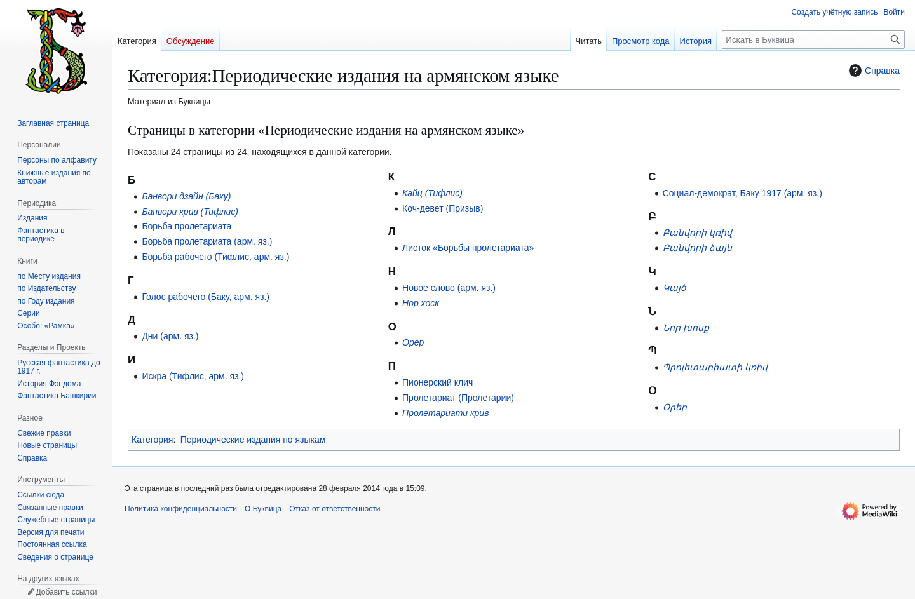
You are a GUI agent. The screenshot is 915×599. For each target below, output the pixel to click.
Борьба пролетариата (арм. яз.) (207, 241)
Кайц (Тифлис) (432, 193)
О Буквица (263, 508)
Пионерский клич (437, 382)
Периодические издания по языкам (253, 439)
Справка (873, 70)
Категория (152, 439)
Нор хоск (420, 303)
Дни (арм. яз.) (170, 336)
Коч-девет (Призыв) (442, 208)
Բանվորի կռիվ (697, 232)
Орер (413, 342)
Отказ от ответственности (334, 508)
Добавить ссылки (66, 592)
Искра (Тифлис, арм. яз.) (193, 376)
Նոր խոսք (686, 328)
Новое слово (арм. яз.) (449, 288)
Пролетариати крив (445, 413)
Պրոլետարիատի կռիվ (715, 367)
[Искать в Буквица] (813, 39)
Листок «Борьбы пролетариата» (468, 248)
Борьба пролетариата (186, 226)
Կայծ (674, 288)
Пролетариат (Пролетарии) (458, 398)
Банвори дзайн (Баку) (186, 196)
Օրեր (675, 407)
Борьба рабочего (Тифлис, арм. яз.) (215, 257)
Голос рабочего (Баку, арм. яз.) (205, 297)
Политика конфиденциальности (181, 508)
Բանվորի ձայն (697, 248)
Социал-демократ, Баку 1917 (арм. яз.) (742, 193)
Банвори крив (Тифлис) (190, 211)
